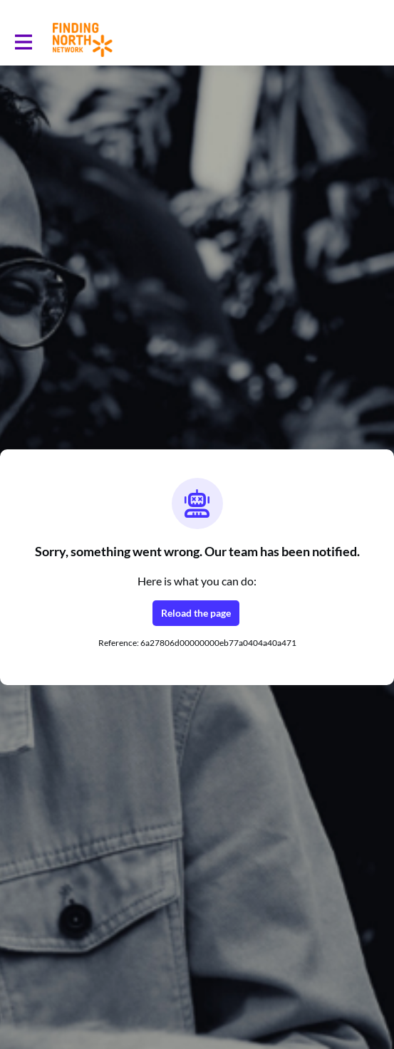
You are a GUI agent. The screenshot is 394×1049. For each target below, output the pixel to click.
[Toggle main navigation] (22, 40)
